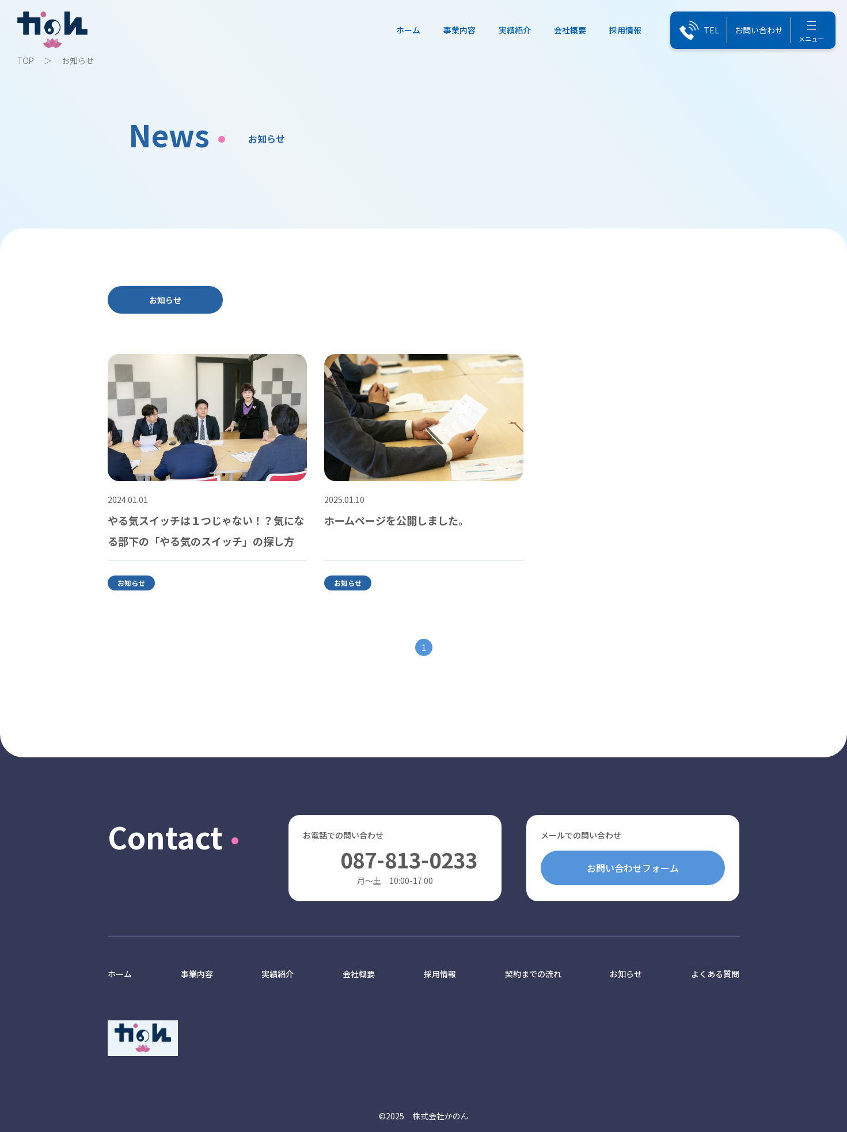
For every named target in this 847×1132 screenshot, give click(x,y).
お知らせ (165, 300)
